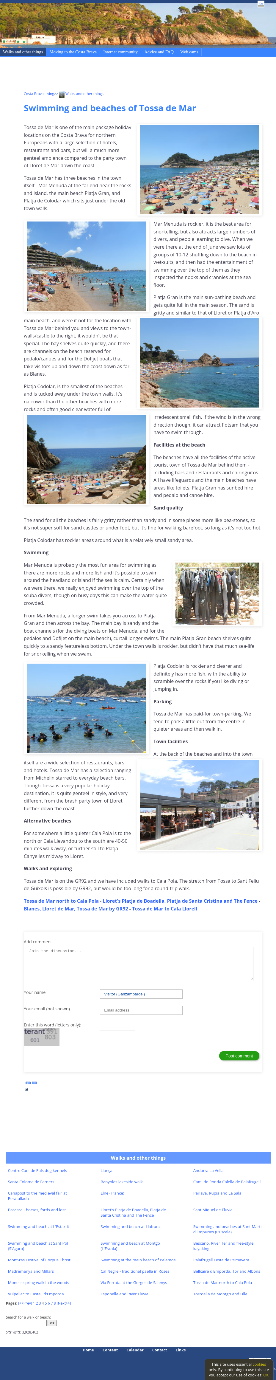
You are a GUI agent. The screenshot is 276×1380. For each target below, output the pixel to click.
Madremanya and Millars (31, 1271)
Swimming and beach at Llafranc (130, 1226)
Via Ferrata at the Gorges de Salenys (134, 1282)
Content (110, 1350)
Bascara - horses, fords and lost (37, 1209)
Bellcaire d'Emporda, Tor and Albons (226, 1271)
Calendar (134, 1350)
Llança (106, 1170)
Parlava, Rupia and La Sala (217, 1193)
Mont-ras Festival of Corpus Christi (39, 1260)
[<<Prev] (25, 1303)
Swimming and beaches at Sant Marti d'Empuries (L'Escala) (227, 1229)
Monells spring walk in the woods (38, 1282)
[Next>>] (64, 1303)
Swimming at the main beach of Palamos (138, 1260)
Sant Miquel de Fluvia (213, 1209)
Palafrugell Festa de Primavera (221, 1260)
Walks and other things (23, 51)
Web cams (189, 51)
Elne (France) (112, 1193)
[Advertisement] (132, 74)
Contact (159, 1350)
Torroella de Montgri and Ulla (220, 1294)
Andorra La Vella (208, 1170)
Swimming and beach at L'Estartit (38, 1226)
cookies (259, 1364)
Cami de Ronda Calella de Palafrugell (227, 1181)
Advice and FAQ (159, 51)
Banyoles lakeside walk (122, 1181)
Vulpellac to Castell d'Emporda (36, 1294)
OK (266, 1375)
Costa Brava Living (39, 93)
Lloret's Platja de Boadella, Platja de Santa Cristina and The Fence (133, 1212)
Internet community (120, 51)
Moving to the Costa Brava (73, 51)
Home (88, 1350)
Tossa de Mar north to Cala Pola (222, 1282)
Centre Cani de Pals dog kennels (37, 1170)
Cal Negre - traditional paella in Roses (135, 1271)
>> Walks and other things (79, 93)
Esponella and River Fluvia (124, 1294)
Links (181, 1350)
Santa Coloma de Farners (31, 1181)
